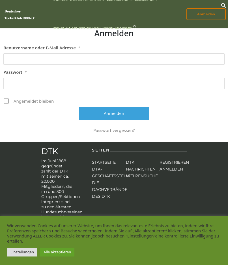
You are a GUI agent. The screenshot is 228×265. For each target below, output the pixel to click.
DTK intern (103, 28)
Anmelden (206, 14)
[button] (224, 5)
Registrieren (174, 162)
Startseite (104, 162)
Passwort (15, 72)
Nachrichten (81, 28)
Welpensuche (142, 175)
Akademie (123, 28)
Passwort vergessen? (114, 130)
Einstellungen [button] (22, 252)
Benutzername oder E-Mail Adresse (41, 48)
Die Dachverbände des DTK (109, 189)
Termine (60, 28)
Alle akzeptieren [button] (57, 252)
